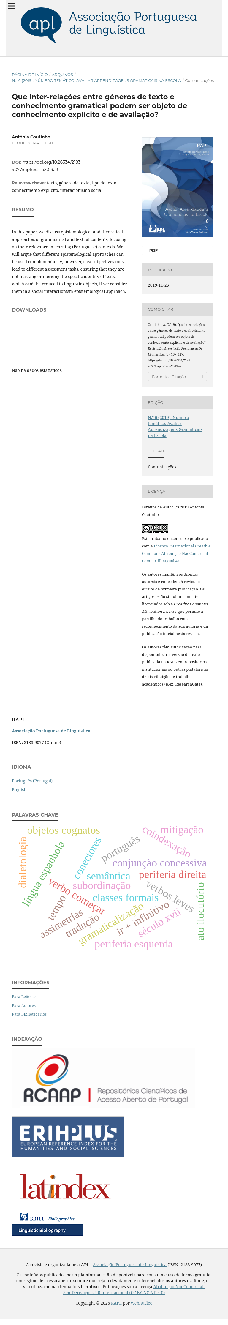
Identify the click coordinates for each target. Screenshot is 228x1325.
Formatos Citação (169, 376)
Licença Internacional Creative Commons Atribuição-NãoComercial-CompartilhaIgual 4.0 (176, 553)
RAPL (116, 1303)
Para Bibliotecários (29, 1014)
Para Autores (24, 1005)
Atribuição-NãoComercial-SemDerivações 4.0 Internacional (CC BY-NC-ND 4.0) (134, 1289)
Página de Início (30, 74)
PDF (153, 250)
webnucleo (142, 1303)
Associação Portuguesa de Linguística (130, 1264)
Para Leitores (24, 996)
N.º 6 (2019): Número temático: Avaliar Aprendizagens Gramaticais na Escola (96, 80)
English (19, 789)
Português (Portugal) (32, 781)
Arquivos (62, 74)
